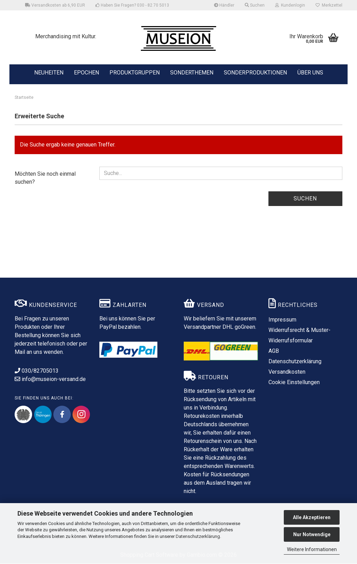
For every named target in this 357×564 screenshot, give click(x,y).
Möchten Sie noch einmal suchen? (45, 178)
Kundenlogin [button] (290, 5)
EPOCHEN (86, 72)
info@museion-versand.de (50, 379)
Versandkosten (286, 372)
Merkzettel (329, 5)
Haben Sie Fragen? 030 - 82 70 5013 (132, 5)
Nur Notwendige (312, 534)
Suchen (305, 199)
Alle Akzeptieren (312, 517)
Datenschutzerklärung (198, 536)
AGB (273, 351)
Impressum (282, 320)
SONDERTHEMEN (191, 72)
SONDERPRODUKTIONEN (255, 72)
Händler (224, 5)
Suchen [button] (255, 5)
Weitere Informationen (312, 549)
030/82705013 (37, 371)
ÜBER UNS (310, 72)
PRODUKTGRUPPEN (134, 72)
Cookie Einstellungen (294, 383)
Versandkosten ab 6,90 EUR (55, 5)
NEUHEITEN (48, 72)
